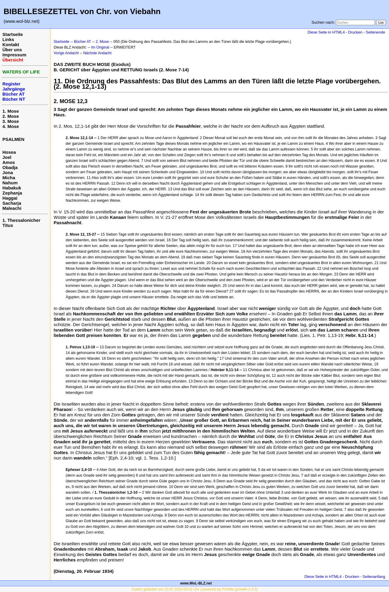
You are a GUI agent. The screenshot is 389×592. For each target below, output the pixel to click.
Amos (8, 162)
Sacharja (11, 203)
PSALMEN (13, 139)
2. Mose (10, 116)
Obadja (10, 167)
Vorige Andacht (66, 53)
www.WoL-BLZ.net (196, 583)
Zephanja (12, 192)
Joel (6, 157)
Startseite (12, 34)
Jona (7, 172)
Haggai (9, 198)
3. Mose (10, 121)
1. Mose (10, 111)
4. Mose (10, 126)
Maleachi (11, 208)
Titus (7, 225)
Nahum (10, 182)
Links (8, 39)
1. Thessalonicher (21, 220)
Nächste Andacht (97, 53)
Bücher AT (82, 42)
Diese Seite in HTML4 (326, 32)
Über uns (12, 49)
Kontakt (10, 44)
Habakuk (11, 187)
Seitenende (375, 32)
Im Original (100, 47)
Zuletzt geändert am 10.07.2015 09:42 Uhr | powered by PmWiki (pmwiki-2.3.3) (195, 589)
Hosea (9, 152)
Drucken (355, 32)
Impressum (14, 54)
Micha (8, 177)
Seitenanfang (374, 576)
